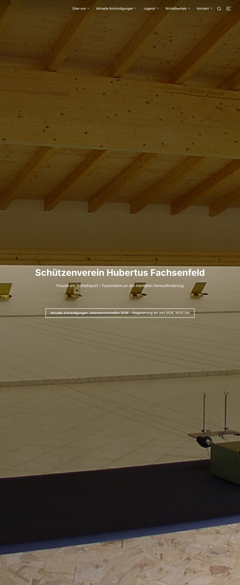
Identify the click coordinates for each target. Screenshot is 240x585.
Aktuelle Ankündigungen (117, 8)
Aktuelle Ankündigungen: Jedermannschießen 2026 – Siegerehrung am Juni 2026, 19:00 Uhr (120, 313)
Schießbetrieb (178, 8)
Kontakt (205, 8)
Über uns (81, 8)
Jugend (151, 8)
